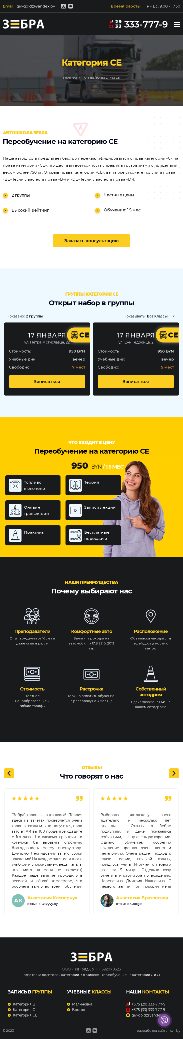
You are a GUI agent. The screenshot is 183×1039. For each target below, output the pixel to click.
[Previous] (9, 773)
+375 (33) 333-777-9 (145, 1009)
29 (116, 22)
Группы (87, 78)
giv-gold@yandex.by (35, 6)
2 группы (21, 195)
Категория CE (25, 1015)
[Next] (174, 773)
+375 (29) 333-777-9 (146, 1004)
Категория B (24, 1004)
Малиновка (82, 1004)
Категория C (24, 1009)
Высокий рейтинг (30, 210)
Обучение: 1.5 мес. (122, 210)
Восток (78, 1009)
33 (116, 26)
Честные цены (119, 195)
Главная (71, 78)
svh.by (175, 1030)
